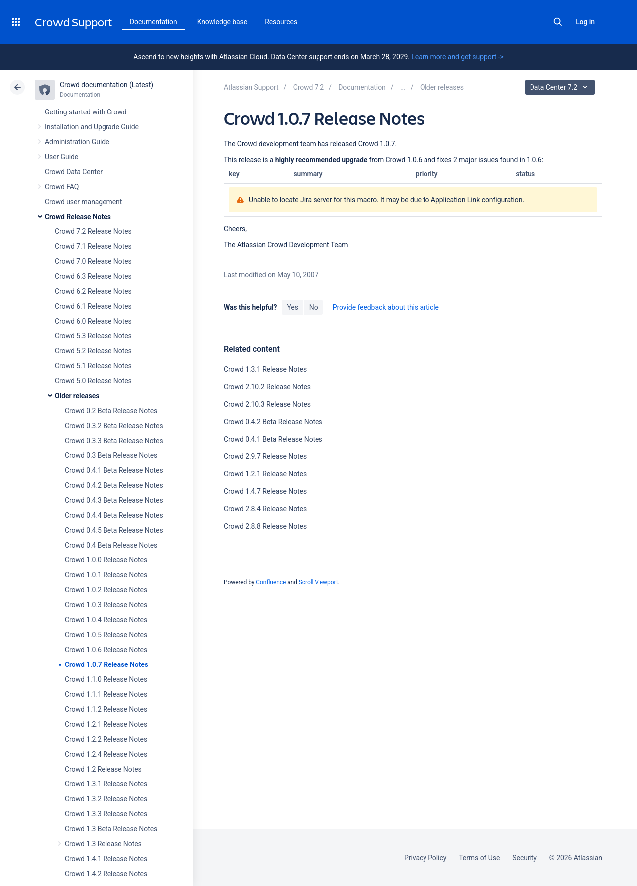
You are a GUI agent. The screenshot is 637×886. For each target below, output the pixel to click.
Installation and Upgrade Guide (92, 127)
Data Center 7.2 (561, 87)
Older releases (77, 396)
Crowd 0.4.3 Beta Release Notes (114, 500)
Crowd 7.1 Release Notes (93, 246)
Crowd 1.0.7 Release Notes (106, 664)
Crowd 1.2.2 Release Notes (106, 739)
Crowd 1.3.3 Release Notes (106, 814)
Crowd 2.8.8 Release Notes (265, 526)
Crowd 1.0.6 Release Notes (106, 650)
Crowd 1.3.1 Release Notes (106, 784)
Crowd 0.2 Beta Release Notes (111, 411)
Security (524, 858)
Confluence (271, 582)
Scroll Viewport (318, 582)
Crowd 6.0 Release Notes (93, 321)
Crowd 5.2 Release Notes (93, 351)
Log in (585, 22)
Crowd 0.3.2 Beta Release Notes (114, 426)
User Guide (61, 157)
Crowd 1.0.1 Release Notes (106, 575)
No (313, 307)
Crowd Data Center (74, 172)
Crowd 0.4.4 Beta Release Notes (114, 515)
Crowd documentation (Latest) (106, 85)
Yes (292, 307)
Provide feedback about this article (386, 307)
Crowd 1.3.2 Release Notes (106, 799)
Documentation (153, 22)
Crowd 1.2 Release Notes (103, 769)
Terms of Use (479, 858)
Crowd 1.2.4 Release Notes (106, 754)
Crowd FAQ (62, 187)
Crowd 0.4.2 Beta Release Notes (114, 485)
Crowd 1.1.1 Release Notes (106, 694)
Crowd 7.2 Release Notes (93, 231)
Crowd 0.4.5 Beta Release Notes (114, 530)
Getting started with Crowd (85, 112)
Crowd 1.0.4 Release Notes (106, 620)
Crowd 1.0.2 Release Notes (106, 590)
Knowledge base (222, 22)
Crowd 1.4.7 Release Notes (265, 491)
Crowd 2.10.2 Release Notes (267, 387)
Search (558, 22)
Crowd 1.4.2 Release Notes (106, 874)
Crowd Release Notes (78, 217)
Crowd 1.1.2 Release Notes (106, 709)
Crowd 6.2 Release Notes (93, 291)
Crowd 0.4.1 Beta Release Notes (114, 470)
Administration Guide (77, 142)
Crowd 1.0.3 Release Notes (106, 605)
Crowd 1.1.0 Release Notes (106, 679)
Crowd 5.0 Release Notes (93, 381)
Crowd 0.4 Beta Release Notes (111, 545)
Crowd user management (83, 202)
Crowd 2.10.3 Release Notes (267, 404)
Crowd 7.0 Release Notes (93, 261)
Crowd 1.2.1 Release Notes (106, 724)
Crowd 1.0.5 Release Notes (106, 635)
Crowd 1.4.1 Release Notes (106, 859)
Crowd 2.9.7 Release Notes (265, 456)
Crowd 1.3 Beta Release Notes (111, 829)
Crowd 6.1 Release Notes (93, 306)
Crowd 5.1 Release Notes (93, 366)
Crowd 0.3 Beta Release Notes (111, 455)
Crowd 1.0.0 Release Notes (106, 560)
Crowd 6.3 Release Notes (93, 276)
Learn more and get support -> (457, 57)
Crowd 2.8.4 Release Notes (265, 509)
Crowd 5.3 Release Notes (93, 336)
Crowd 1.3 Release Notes (103, 844)
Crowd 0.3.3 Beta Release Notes (114, 440)
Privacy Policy (425, 858)
